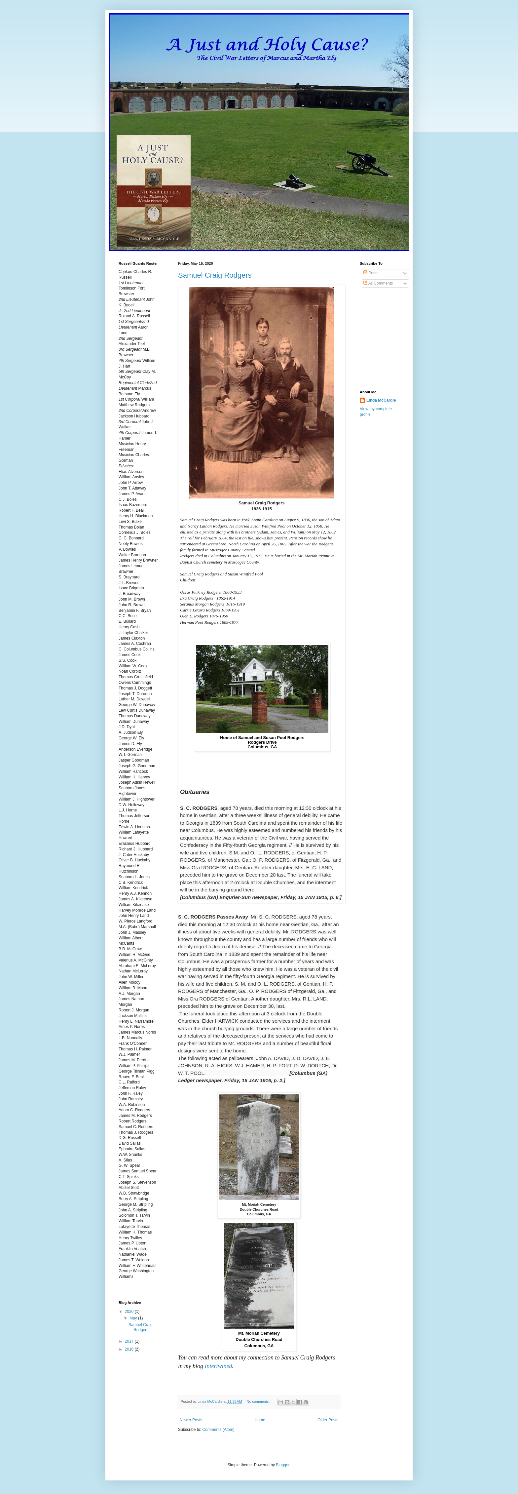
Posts (370, 273)
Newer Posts (191, 1420)
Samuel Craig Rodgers (215, 275)
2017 (130, 1341)
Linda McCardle (381, 400)
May (134, 1318)
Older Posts (327, 1420)
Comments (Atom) (218, 1429)
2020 (130, 1311)
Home (260, 1420)
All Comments (378, 283)
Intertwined (218, 1366)
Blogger (282, 1465)
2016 (130, 1349)
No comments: (259, 1401)
